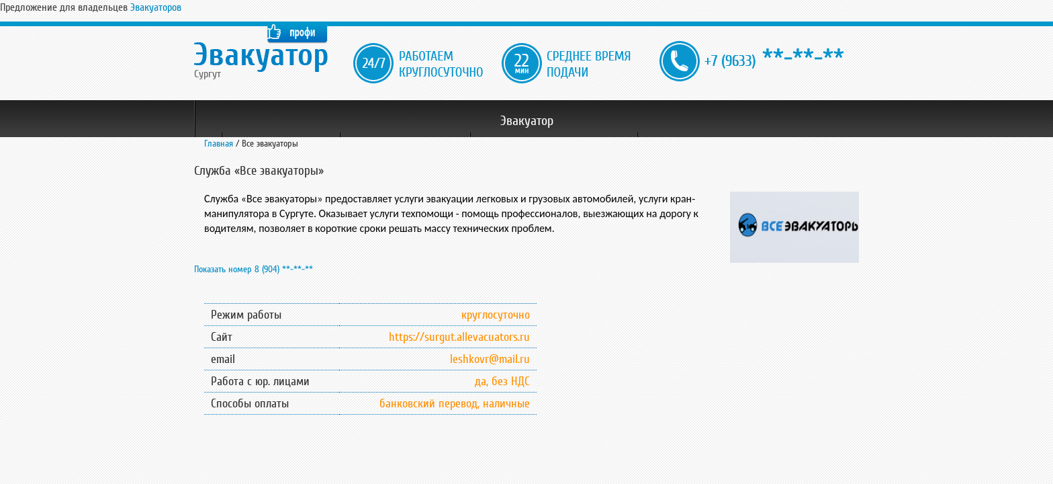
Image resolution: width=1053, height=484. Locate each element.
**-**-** (774, 59)
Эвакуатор (526, 121)
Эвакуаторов (155, 7)
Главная (218, 143)
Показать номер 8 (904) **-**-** (253, 269)
